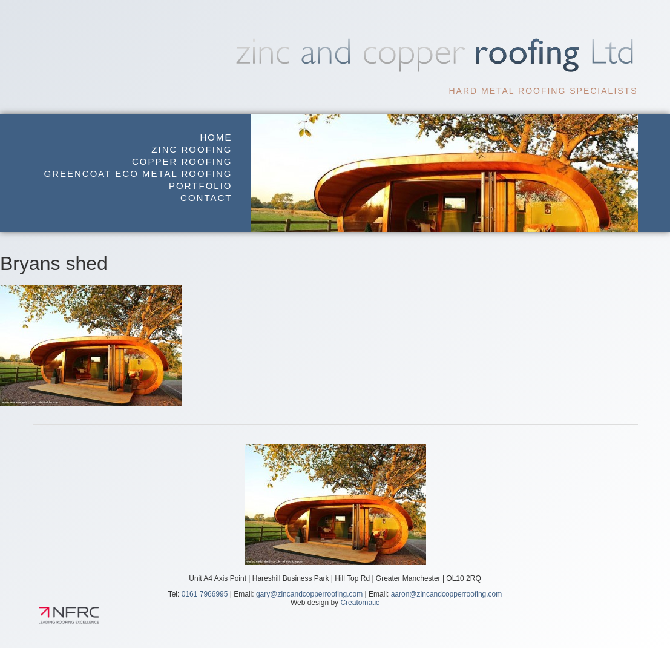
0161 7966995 (205, 594)
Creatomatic (359, 602)
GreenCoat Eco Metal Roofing (138, 173)
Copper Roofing (182, 161)
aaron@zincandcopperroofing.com (446, 594)
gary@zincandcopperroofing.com (309, 594)
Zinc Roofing (191, 149)
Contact (206, 198)
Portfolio (200, 185)
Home (216, 137)
